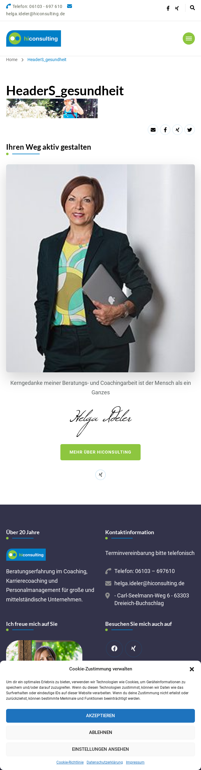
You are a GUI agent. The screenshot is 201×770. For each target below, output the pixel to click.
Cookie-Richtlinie (70, 762)
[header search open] (192, 8)
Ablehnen (100, 732)
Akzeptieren (100, 715)
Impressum (135, 762)
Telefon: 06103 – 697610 (144, 571)
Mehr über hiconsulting (100, 452)
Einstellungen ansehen (100, 749)
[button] (192, 669)
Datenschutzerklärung (105, 762)
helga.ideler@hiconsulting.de (149, 583)
